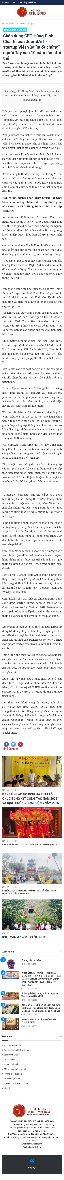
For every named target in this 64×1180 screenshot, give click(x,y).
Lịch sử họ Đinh (11, 1054)
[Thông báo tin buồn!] (10, 964)
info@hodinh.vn (28, 2)
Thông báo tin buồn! (31, 960)
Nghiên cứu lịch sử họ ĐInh (16, 1083)
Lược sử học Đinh (12, 1078)
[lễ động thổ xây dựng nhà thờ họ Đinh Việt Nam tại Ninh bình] (10, 996)
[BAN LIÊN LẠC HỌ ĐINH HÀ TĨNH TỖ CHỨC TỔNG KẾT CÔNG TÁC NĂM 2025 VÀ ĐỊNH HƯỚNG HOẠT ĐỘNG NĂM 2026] (32, 771)
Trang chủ (7, 23)
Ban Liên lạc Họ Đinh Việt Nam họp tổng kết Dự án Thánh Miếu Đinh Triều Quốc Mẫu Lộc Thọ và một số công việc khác (40, 1008)
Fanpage (32, 1167)
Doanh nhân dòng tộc (25, 23)
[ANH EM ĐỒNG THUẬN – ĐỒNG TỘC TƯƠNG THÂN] (10, 1024)
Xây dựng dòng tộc (12, 1045)
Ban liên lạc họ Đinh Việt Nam (17, 1050)
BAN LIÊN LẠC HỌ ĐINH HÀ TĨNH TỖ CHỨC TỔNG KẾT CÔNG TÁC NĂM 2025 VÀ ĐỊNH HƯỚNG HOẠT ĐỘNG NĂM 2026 (30, 798)
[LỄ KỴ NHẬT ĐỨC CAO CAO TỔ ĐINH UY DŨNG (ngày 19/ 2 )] (32, 822)
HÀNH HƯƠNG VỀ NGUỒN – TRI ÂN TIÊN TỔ (24, 937)
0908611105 (9, 2)
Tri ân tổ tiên (9, 1059)
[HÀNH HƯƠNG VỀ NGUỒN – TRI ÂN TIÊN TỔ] (32, 914)
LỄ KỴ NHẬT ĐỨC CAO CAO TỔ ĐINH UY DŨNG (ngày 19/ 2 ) (31, 844)
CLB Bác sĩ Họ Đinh (12, 1064)
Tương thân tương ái (13, 1074)
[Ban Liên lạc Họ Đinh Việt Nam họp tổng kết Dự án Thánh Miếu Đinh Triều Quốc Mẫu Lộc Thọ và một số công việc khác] (10, 1009)
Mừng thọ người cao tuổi (15, 1069)
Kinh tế (7, 1088)
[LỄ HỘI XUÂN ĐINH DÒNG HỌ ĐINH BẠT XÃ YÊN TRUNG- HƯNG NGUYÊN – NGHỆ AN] (32, 868)
